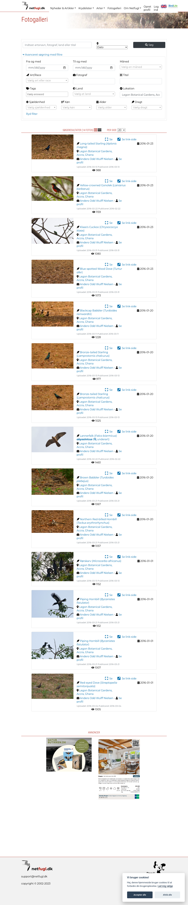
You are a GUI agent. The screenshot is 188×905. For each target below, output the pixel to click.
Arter (99, 8)
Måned (124, 61)
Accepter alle (140, 895)
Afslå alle (167, 895)
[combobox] (141, 67)
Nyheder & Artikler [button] (62, 8)
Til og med (80, 61)
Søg (149, 44)
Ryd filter (32, 113)
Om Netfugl (131, 8)
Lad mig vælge (165, 886)
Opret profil (147, 8)
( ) (93, 439)
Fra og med (33, 61)
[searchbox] (47, 94)
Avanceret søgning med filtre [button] (43, 54)
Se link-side (126, 139)
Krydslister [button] (85, 8)
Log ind (156, 8)
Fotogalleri (114, 8)
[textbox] (141, 67)
